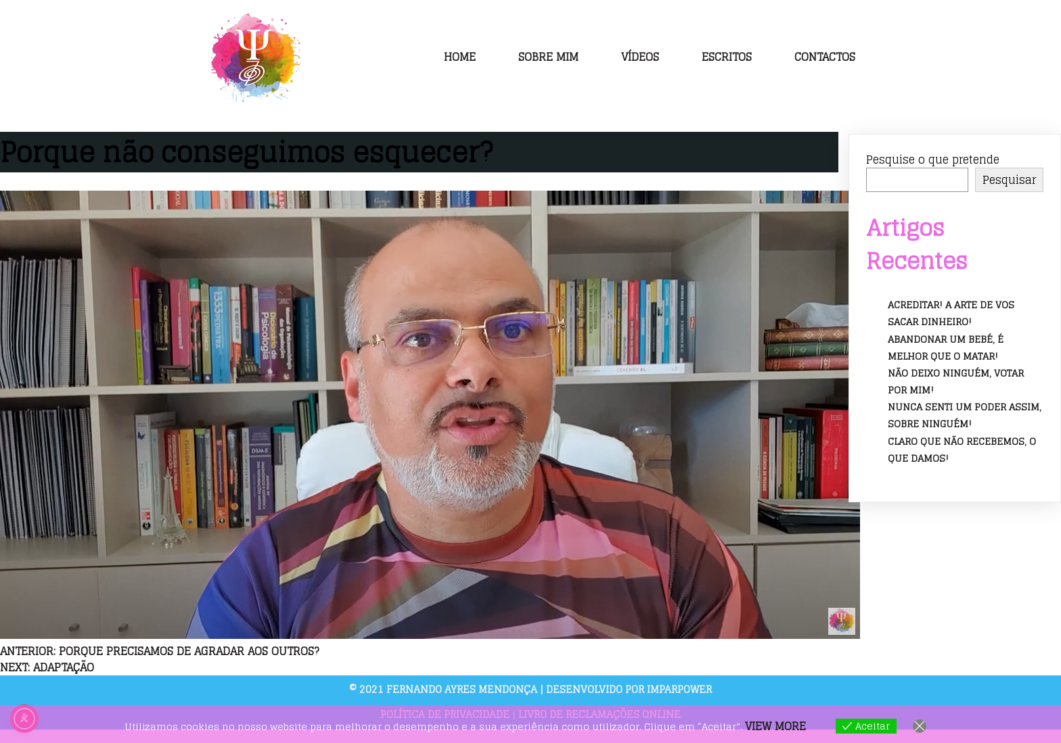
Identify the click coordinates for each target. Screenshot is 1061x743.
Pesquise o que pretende (932, 159)
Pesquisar (1009, 179)
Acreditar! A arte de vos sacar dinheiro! (951, 313)
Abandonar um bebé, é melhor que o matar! (945, 347)
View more (775, 726)
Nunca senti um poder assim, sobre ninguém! (964, 415)
